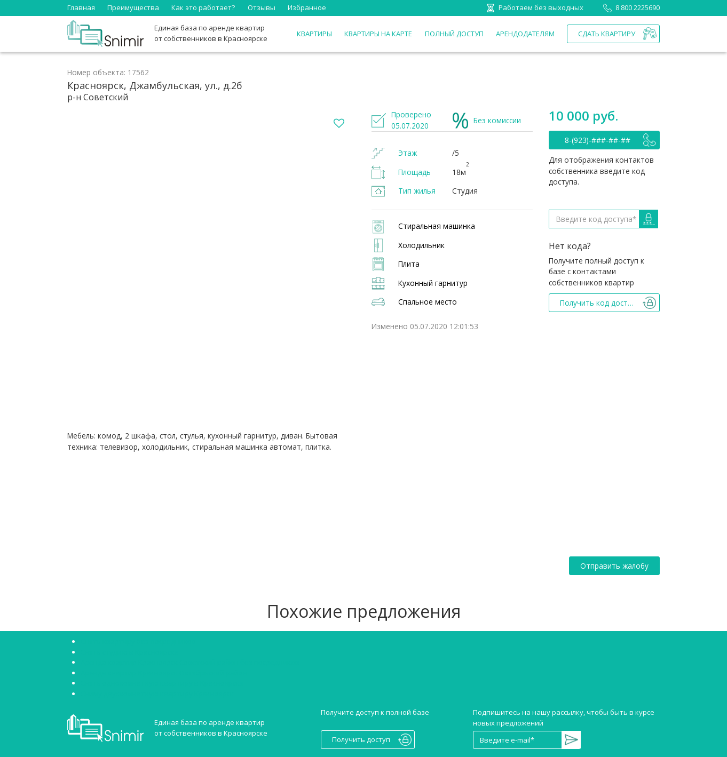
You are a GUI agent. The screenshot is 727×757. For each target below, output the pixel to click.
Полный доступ (454, 33)
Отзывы (261, 7)
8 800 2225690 (629, 7)
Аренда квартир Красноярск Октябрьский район (164, 673)
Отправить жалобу (614, 566)
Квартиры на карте (378, 33)
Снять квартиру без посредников (138, 641)
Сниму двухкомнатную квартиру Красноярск (157, 693)
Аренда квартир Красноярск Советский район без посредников (190, 662)
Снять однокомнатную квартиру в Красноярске (162, 683)
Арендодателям (525, 33)
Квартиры (314, 33)
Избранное (307, 7)
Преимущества (133, 7)
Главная (81, 7)
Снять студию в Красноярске (130, 652)
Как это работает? (203, 7)
